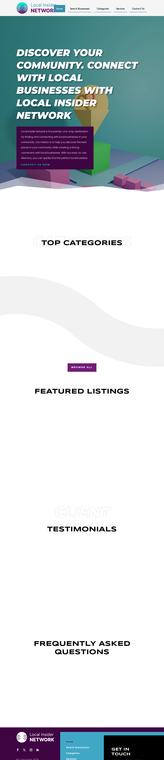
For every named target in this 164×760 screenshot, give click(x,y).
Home (59, 8)
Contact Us (138, 8)
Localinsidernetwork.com (32, 748)
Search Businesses (79, 8)
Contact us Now (36, 165)
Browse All (82, 351)
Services (120, 8)
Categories (103, 8)
